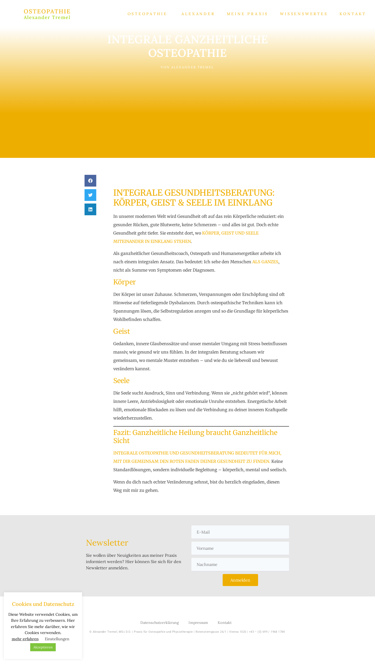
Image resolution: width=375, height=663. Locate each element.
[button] (87, 181)
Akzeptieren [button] (43, 647)
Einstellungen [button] (57, 638)
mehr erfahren (25, 638)
